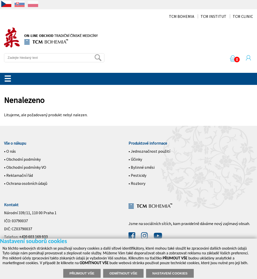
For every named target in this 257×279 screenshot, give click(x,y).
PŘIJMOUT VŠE (82, 273)
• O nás (10, 151)
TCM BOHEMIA (181, 16)
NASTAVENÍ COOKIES (169, 273)
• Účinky (135, 159)
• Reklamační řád (18, 175)
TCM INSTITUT (213, 16)
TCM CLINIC (243, 16)
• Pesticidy (137, 175)
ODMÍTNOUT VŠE (123, 273)
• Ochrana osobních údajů (25, 183)
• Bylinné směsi (141, 167)
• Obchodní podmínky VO (25, 167)
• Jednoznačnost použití (149, 151)
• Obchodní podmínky (22, 159)
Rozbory (138, 183)
